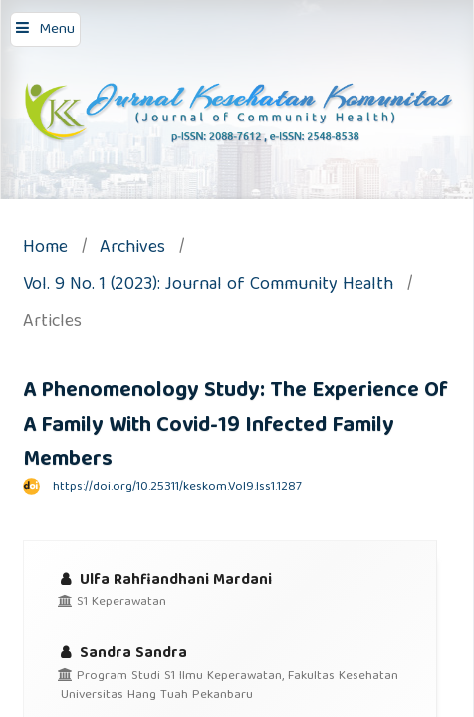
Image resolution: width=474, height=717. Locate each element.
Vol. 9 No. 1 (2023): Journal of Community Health (208, 286)
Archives (132, 249)
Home (45, 249)
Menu (57, 30)
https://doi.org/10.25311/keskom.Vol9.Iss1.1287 (177, 487)
